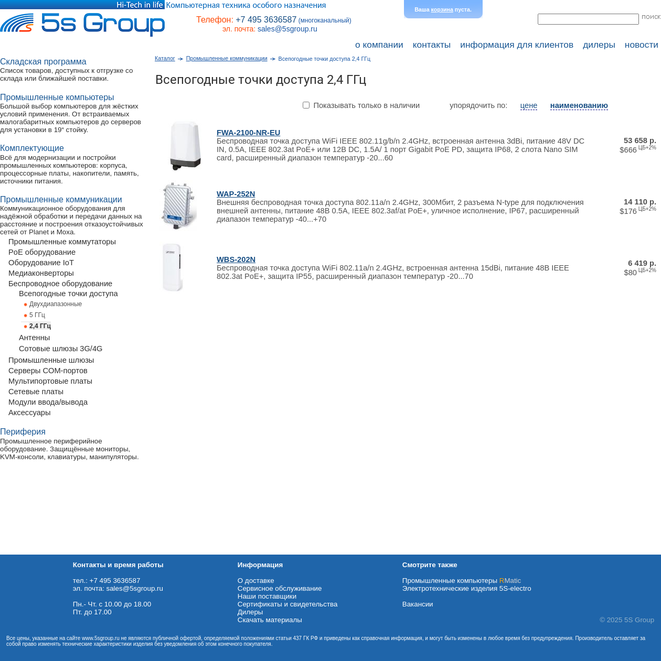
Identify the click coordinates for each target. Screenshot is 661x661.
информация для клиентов (516, 44)
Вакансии (417, 604)
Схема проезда (24, 551)
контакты (432, 44)
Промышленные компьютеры (461, 580)
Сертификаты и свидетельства (288, 604)
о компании (379, 44)
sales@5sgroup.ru (287, 29)
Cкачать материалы (270, 620)
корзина (442, 9)
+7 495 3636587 (266, 19)
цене (529, 105)
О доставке (256, 580)
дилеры (599, 44)
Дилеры (250, 612)
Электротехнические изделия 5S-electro (466, 588)
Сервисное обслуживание (280, 588)
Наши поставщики (267, 596)
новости (641, 44)
